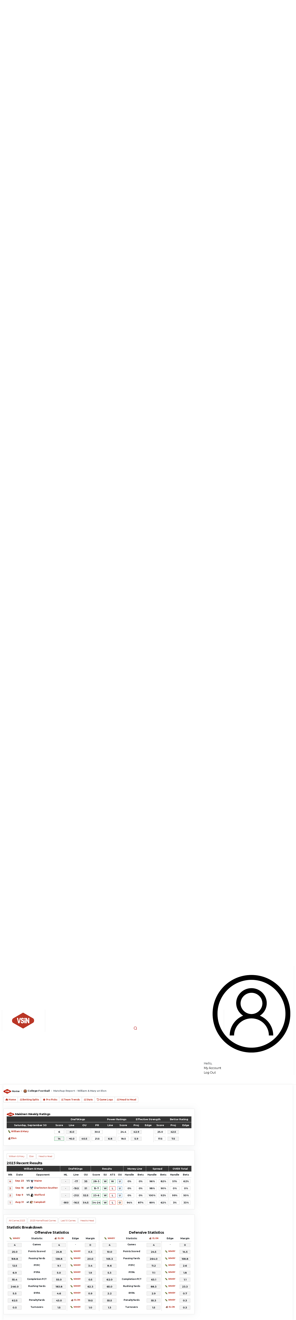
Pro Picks (50, 1099)
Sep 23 (19, 1180)
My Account (212, 1068)
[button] (135, 1028)
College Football (39, 1090)
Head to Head (126, 1099)
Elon (13, 1138)
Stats (88, 1099)
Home (16, 1091)
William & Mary (19, 1131)
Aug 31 (19, 1201)
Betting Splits (29, 1099)
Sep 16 (19, 1187)
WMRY (16, 1238)
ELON (61, 1238)
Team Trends (70, 1099)
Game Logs (105, 1099)
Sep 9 (19, 1194)
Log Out (210, 1072)
